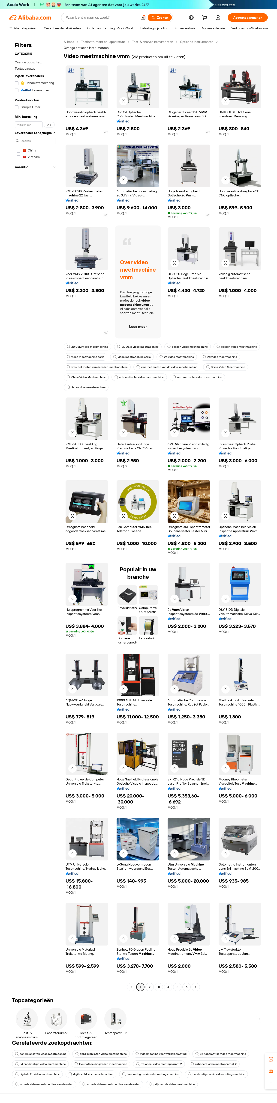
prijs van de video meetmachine (172, 1084)
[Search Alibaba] (101, 17)
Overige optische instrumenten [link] (86, 48)
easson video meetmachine (187, 347)
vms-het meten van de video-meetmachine (97, 367)
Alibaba (69, 42)
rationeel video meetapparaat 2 (159, 1064)
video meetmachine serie (85, 357)
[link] (271, 1059)
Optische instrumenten (197, 42)
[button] (143, 17)
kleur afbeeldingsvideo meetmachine (101, 1064)
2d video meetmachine (177, 357)
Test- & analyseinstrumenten (152, 42)
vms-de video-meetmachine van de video (44, 1084)
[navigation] (35, 515)
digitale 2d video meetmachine (37, 1074)
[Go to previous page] (131, 987)
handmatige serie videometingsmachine (150, 1074)
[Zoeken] (160, 17)
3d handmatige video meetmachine (220, 1054)
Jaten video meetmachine (86, 387)
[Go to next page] (196, 987)
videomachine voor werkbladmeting (161, 1054)
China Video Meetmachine (225, 367)
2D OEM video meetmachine (87, 347)
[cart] (205, 18)
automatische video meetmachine (139, 377)
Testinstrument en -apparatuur (103, 42)
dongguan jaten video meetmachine (40, 1054)
